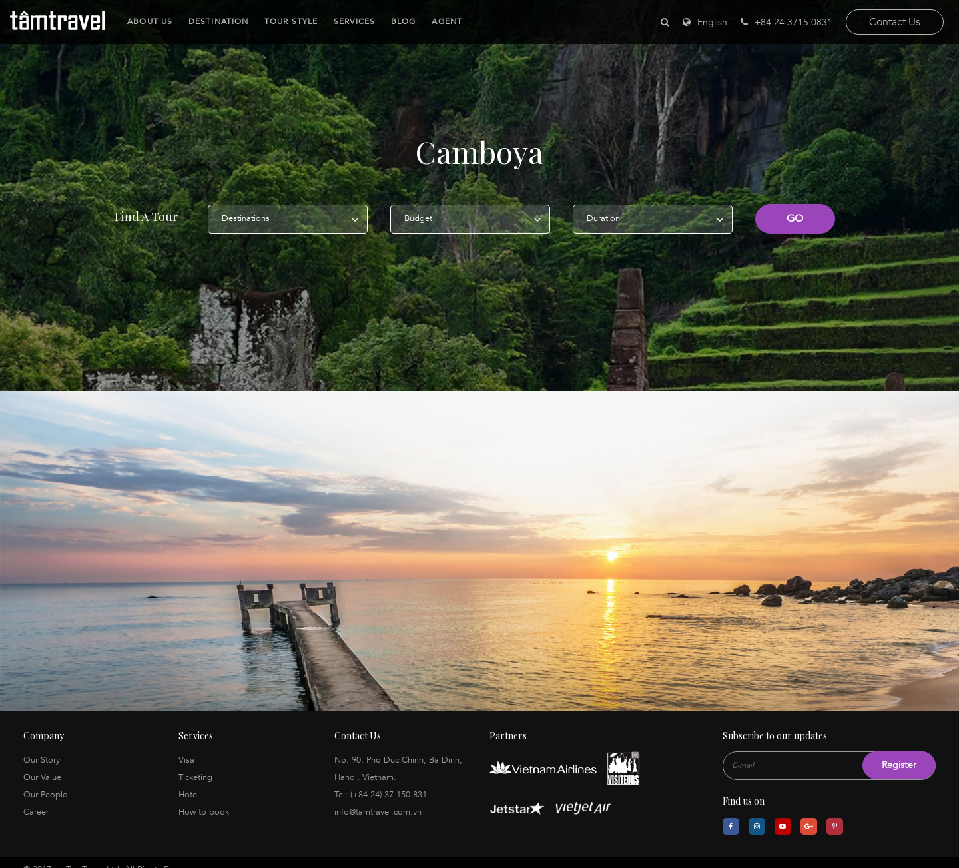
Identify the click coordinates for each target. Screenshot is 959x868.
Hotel (188, 782)
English (712, 22)
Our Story (41, 747)
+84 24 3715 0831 (786, 22)
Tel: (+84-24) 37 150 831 (380, 782)
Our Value (42, 765)
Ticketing (195, 765)
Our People (45, 782)
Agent (445, 21)
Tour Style (289, 21)
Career (36, 799)
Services (352, 21)
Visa (186, 747)
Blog (401, 21)
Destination (216, 21)
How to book (203, 799)
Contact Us (894, 22)
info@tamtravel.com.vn (378, 799)
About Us (147, 21)
